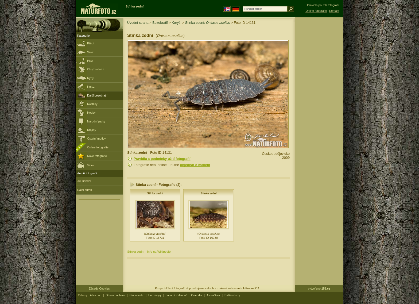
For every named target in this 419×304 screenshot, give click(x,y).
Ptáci (90, 43)
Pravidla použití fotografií (323, 5)
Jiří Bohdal (84, 181)
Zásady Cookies (99, 288)
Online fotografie (97, 147)
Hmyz (91, 86)
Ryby (90, 78)
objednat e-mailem (195, 165)
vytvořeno (319, 288)
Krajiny (91, 130)
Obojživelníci (95, 69)
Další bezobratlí (97, 95)
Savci (90, 52)
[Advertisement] (319, 103)
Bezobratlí (160, 23)
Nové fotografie (97, 155)
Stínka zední (155, 193)
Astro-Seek (213, 295)
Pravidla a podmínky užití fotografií (162, 159)
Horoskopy (154, 295)
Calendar (196, 295)
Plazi (90, 60)
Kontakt (334, 10)
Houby (91, 112)
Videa (86, 165)
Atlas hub (95, 295)
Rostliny (92, 104)
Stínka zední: (207, 23)
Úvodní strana (138, 23)
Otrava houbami (115, 295)
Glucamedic (137, 295)
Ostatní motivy (96, 138)
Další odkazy (232, 295)
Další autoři (84, 189)
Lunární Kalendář (176, 295)
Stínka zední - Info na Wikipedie (149, 251)
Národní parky (96, 121)
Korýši (176, 23)
